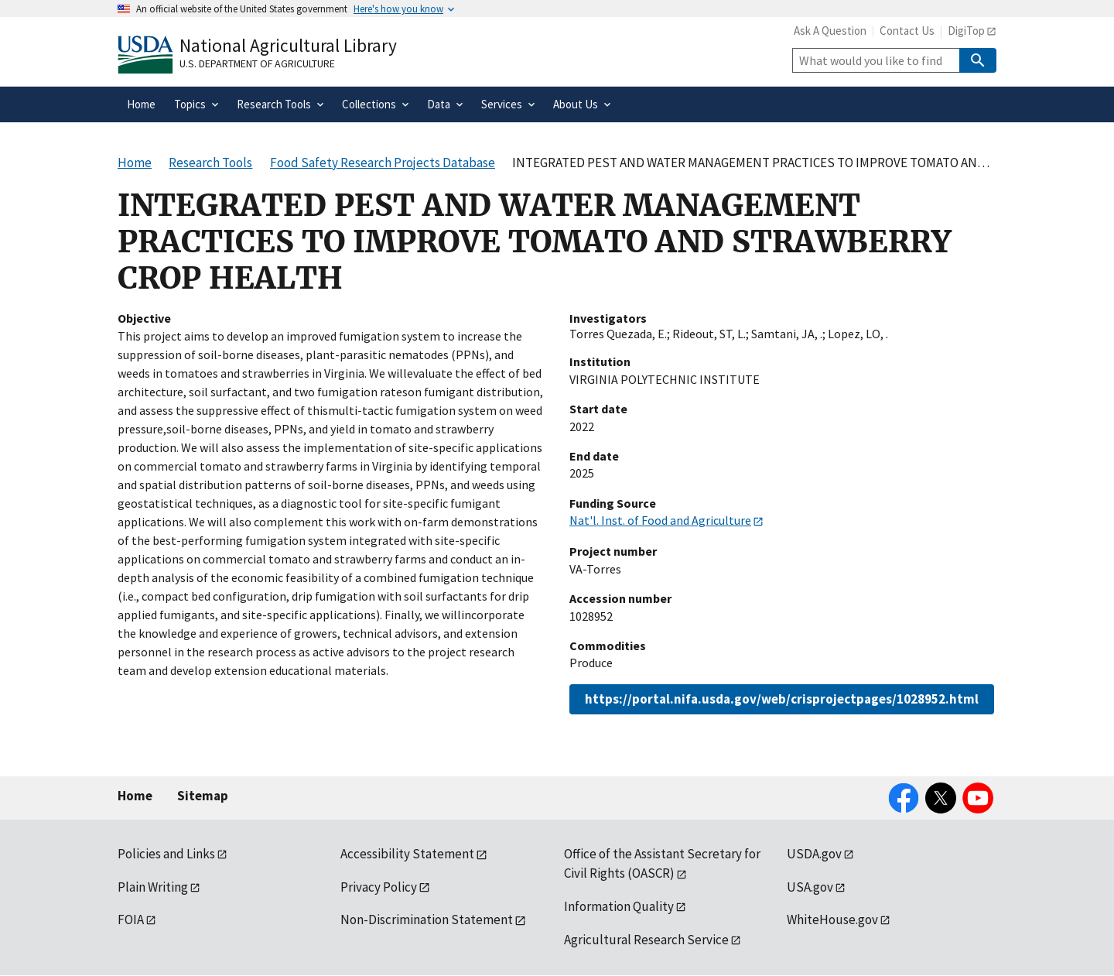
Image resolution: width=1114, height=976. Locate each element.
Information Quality (619, 906)
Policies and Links (166, 853)
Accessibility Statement (407, 853)
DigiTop (966, 30)
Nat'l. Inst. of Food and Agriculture (660, 520)
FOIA (131, 919)
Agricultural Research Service (646, 939)
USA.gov (810, 887)
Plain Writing (153, 887)
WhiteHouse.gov (832, 919)
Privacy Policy (378, 887)
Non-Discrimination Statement (426, 919)
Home (135, 795)
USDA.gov (814, 853)
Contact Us (907, 31)
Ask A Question (830, 31)
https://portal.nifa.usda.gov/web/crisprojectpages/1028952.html (782, 698)
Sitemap (202, 795)
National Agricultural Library (288, 45)
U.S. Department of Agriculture (257, 63)
